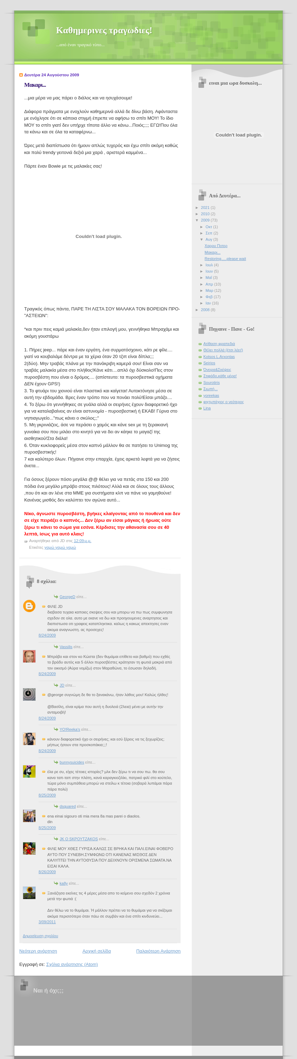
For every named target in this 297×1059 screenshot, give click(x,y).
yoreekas (211, 395)
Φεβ (209, 297)
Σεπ (209, 233)
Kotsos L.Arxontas (219, 357)
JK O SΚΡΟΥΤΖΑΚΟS (79, 839)
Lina (207, 408)
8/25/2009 (47, 795)
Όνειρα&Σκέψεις (217, 369)
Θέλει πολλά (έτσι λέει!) (223, 350)
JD (62, 685)
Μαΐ (209, 277)
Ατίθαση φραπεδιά (219, 344)
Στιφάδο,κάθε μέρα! (220, 376)
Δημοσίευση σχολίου (40, 936)
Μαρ (209, 290)
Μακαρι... (35, 85)
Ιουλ (209, 265)
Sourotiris (211, 382)
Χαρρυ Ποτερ (216, 246)
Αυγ (209, 239)
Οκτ (209, 227)
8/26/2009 (47, 872)
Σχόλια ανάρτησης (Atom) (72, 964)
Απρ (209, 284)
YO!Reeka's (70, 729)
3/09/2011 (47, 922)
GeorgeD (67, 597)
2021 (206, 207)
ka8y (64, 883)
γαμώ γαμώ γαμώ (60, 547)
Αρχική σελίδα (96, 951)
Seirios (209, 363)
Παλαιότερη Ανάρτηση (158, 951)
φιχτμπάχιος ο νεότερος (223, 402)
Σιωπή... (210, 389)
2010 (206, 214)
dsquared (68, 806)
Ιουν (209, 271)
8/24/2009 (47, 635)
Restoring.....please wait (225, 259)
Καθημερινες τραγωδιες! (104, 30)
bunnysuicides (72, 762)
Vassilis (66, 647)
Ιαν (208, 303)
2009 (206, 220)
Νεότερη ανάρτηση (38, 951)
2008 (206, 310)
